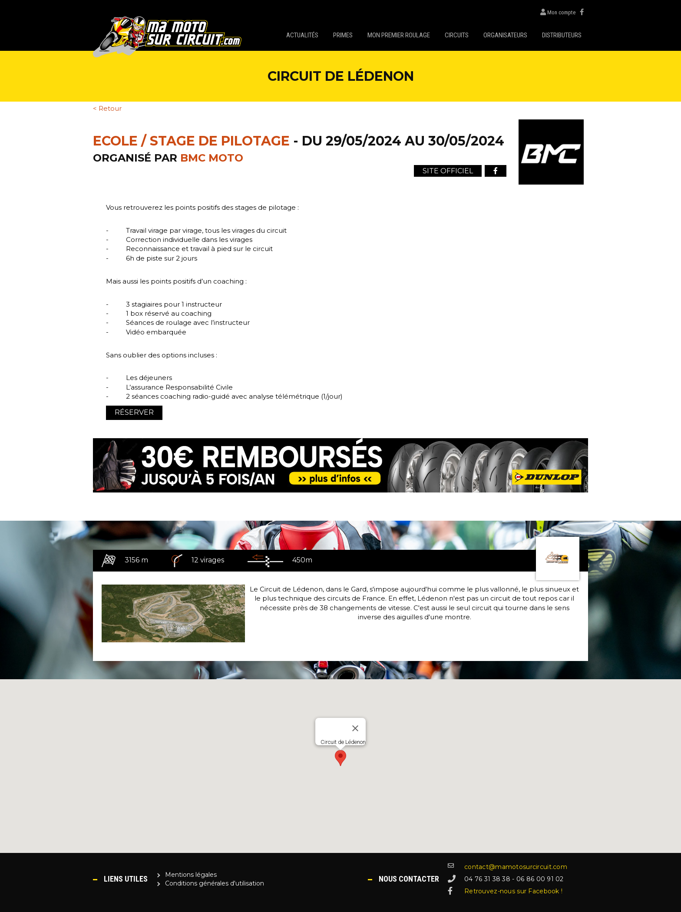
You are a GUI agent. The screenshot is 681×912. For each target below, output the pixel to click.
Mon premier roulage (398, 35)
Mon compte (555, 12)
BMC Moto (211, 158)
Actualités (302, 35)
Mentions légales (191, 875)
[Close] (355, 728)
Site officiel (448, 171)
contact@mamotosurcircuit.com (515, 867)
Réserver (134, 412)
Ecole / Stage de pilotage (191, 141)
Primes (343, 35)
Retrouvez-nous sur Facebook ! (513, 891)
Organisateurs (505, 35)
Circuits (457, 35)
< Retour (107, 108)
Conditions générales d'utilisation (214, 883)
